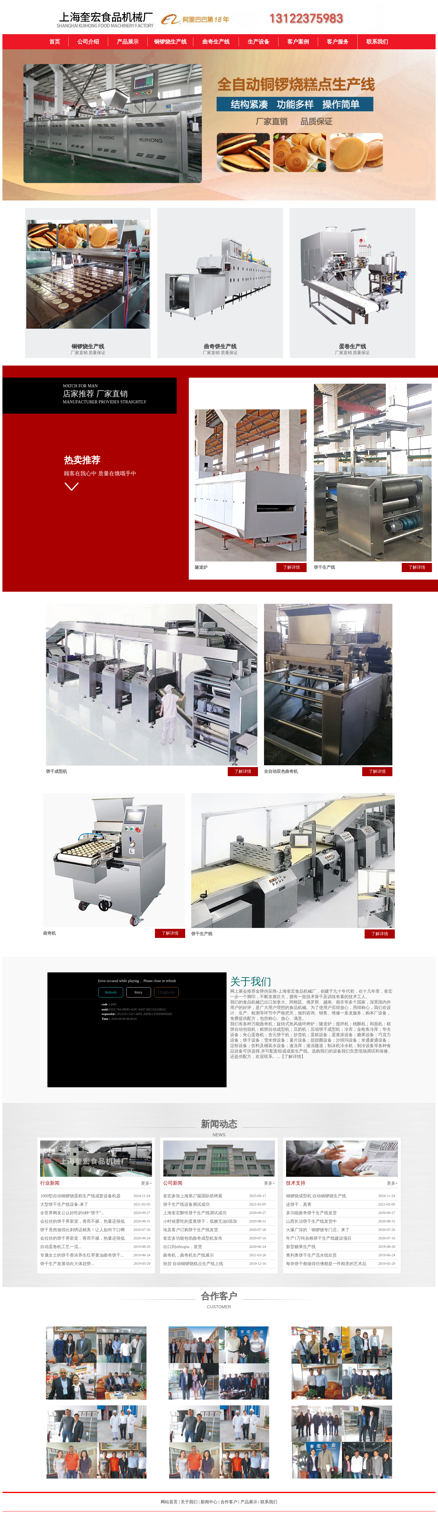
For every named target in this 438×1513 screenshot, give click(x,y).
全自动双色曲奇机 (281, 771)
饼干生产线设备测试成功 (186, 1204)
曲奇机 (49, 933)
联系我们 (268, 1502)
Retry (138, 992)
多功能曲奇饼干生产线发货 (311, 1213)
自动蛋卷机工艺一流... (61, 1247)
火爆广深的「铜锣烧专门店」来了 (317, 1230)
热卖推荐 (82, 460)
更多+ (146, 1183)
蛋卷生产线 (352, 346)
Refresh (110, 992)
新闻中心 (209, 1502)
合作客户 (229, 1502)
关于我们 (189, 1502)
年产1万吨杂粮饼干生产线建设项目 (319, 1238)
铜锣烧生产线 (88, 346)
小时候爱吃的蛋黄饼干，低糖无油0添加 (200, 1221)
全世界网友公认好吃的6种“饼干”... (72, 1213)
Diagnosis (166, 992)
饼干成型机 (56, 771)
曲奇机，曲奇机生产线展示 (188, 1255)
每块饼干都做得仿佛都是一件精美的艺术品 (326, 1263)
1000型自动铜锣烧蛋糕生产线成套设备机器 (80, 1196)
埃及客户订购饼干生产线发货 (190, 1230)
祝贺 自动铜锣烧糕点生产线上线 (193, 1263)
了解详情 (291, 567)
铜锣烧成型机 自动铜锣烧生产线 (316, 1196)
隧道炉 (201, 567)
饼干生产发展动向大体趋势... (67, 1263)
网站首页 (169, 1502)
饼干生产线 (324, 567)
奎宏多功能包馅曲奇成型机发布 (192, 1238)
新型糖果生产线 (301, 1247)
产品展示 (248, 1502)
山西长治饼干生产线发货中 (311, 1221)
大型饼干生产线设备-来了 (64, 1204)
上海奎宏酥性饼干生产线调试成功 (195, 1213)
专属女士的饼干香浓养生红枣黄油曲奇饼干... (82, 1255)
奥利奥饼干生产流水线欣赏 (311, 1255)
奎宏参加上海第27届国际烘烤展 (192, 1196)
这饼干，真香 (298, 1204)
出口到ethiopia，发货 (182, 1247)
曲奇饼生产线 (220, 346)
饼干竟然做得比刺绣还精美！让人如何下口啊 (82, 1230)
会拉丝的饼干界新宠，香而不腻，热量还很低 (82, 1221)
